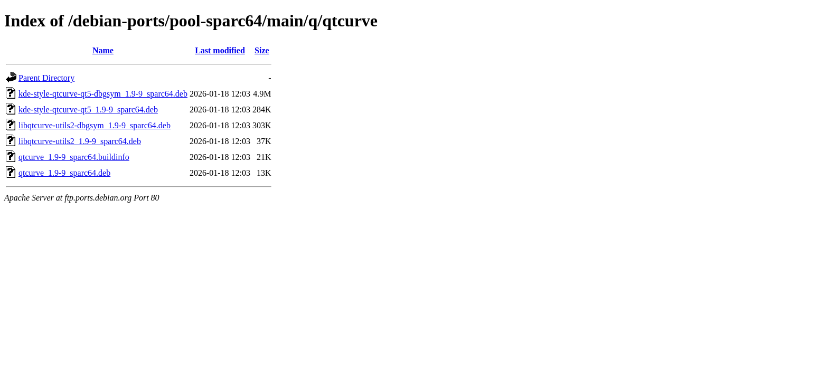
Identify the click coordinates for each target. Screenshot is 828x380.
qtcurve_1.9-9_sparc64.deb (64, 172)
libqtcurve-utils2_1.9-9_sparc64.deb (79, 141)
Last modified (220, 50)
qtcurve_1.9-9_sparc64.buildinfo (73, 157)
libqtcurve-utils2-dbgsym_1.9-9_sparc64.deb (94, 125)
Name (103, 50)
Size (262, 50)
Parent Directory (46, 77)
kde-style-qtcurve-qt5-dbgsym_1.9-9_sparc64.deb (102, 93)
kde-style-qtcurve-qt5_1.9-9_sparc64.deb (88, 109)
